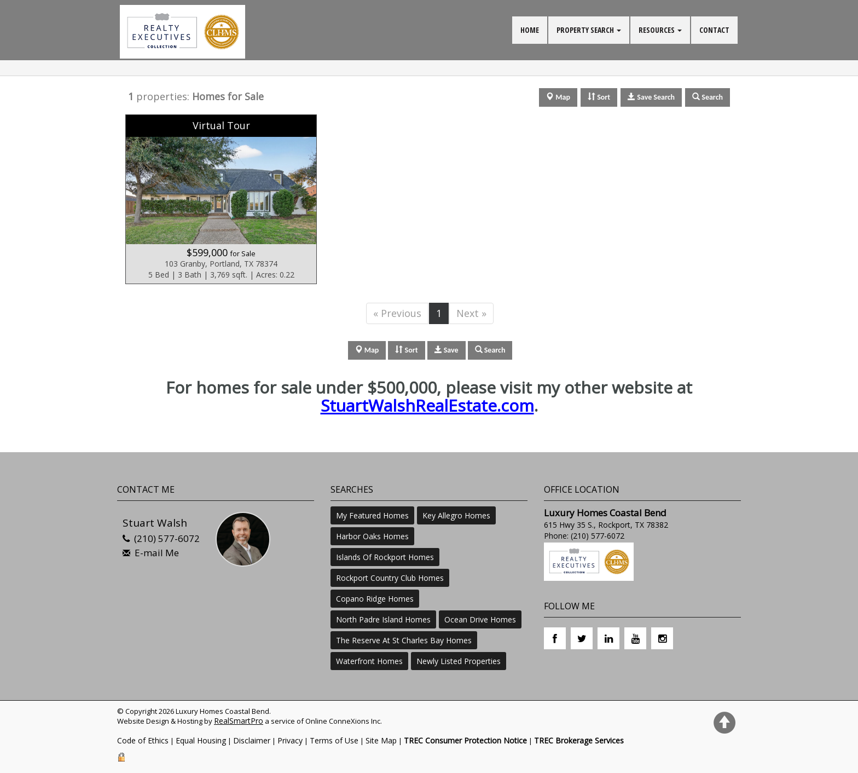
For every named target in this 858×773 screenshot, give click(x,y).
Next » (471, 313)
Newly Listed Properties (458, 661)
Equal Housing (201, 740)
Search (490, 350)
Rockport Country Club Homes (390, 578)
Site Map (381, 740)
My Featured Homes (372, 515)
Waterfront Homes (369, 661)
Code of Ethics (143, 740)
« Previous (397, 313)
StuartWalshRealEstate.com (427, 405)
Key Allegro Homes (456, 515)
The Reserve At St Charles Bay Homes (404, 640)
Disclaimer (251, 740)
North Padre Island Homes (383, 619)
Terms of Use (334, 740)
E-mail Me (157, 552)
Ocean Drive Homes (480, 619)
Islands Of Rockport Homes (385, 557)
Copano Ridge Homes (375, 598)
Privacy (290, 740)
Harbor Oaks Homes (372, 536)
